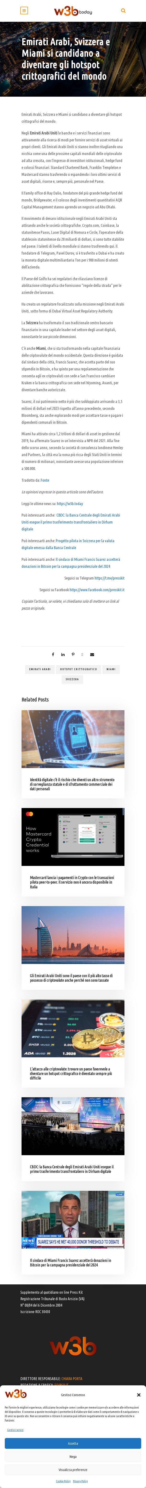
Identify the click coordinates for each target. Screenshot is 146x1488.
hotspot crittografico (78, 669)
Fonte (45, 480)
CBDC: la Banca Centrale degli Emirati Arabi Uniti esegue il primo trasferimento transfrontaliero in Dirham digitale (71, 522)
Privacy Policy (80, 1481)
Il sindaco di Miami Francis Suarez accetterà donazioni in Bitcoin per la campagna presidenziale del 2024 (70, 1262)
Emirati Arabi (40, 669)
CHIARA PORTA (72, 1379)
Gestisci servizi (15, 1430)
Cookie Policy (63, 1481)
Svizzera (72, 679)
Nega (73, 1457)
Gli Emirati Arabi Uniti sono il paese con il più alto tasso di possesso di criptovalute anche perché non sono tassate (71, 978)
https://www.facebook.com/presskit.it (97, 589)
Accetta (73, 1443)
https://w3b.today (70, 503)
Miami (111, 669)
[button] (138, 1395)
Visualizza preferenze (73, 1470)
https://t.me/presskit (109, 578)
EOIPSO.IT (61, 1385)
